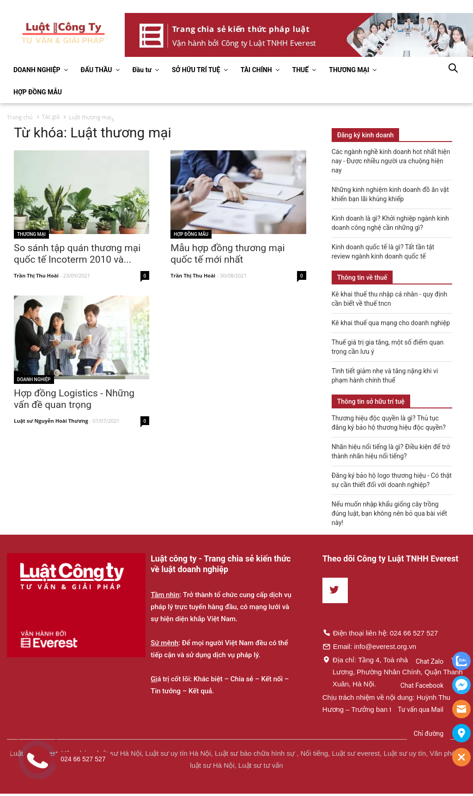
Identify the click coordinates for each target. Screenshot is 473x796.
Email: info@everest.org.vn (369, 646)
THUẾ (300, 70)
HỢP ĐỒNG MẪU (37, 92)
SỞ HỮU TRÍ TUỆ (196, 70)
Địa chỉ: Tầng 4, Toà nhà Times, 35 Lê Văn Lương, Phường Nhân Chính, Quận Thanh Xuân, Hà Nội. (393, 671)
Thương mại (31, 234)
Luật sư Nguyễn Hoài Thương (51, 421)
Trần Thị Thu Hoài (36, 276)
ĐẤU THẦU (96, 70)
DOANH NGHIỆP (37, 70)
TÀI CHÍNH (256, 70)
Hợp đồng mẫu (191, 234)
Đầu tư (142, 70)
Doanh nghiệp (34, 379)
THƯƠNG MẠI (349, 70)
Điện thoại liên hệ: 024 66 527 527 (380, 633)
